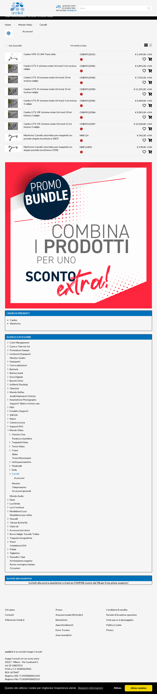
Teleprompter (19, 490)
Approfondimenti (19, 20)
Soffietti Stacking (19, 387)
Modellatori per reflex (21, 518)
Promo (50, 20)
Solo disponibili (15, 49)
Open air (14, 529)
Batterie (14, 372)
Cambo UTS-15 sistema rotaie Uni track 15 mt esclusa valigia (47, 94)
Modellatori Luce (18, 514)
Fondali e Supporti (19, 414)
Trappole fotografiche (21, 541)
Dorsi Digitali (16, 380)
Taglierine (15, 556)
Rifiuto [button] (117, 688)
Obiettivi (14, 391)
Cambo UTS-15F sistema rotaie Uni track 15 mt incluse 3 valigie (48, 129)
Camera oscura (17, 425)
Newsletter (61, 623)
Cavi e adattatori (18, 368)
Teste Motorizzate (21, 461)
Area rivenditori (64, 638)
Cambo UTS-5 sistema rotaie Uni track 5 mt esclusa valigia (50, 71)
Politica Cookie (113, 628)
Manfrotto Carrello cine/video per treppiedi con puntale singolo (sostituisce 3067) (48, 140)
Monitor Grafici (17, 361)
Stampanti (15, 364)
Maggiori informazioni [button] (90, 688)
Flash (12, 503)
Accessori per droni (20, 533)
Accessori (28, 34)
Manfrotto (15, 326)
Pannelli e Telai (17, 560)
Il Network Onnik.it (14, 623)
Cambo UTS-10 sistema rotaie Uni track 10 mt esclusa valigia (47, 82)
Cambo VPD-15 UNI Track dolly (40, 57)
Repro (13, 422)
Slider (15, 457)
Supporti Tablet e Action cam (25, 406)
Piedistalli (17, 469)
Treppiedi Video (20, 445)
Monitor (16, 486)
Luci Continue (17, 510)
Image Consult (34, 655)
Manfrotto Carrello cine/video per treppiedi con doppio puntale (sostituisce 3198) (48, 152)
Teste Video (18, 449)
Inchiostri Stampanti (20, 357)
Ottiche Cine (18, 437)
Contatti (9, 618)
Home (7, 20)
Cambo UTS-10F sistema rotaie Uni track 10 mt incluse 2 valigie (48, 117)
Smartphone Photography (23, 403)
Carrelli (43, 28)
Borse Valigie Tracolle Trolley (24, 537)
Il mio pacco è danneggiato (119, 623)
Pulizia (13, 552)
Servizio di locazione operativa (121, 618)
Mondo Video (25, 28)
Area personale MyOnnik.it (69, 618)
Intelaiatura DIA (18, 549)
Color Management (19, 345)
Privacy (110, 633)
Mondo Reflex (17, 395)
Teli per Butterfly (18, 525)
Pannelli (14, 522)
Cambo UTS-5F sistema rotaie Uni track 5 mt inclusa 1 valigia (50, 105)
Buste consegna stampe (22, 567)
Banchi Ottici (16, 384)
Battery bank (16, 376)
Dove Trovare (63, 633)
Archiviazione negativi (21, 564)
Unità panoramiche (21, 465)
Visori (13, 545)
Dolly (14, 473)
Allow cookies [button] (138, 688)
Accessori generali (21, 494)
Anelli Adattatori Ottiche (23, 399)
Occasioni (41, 20)
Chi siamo (10, 613)
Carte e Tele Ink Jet (20, 349)
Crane (15, 453)
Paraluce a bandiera (22, 442)
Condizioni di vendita (116, 613)
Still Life (14, 418)
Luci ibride (15, 506)
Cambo (13, 323)
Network (32, 20)
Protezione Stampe (19, 353)
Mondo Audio (17, 499)
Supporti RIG (16, 429)
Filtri (12, 410)
